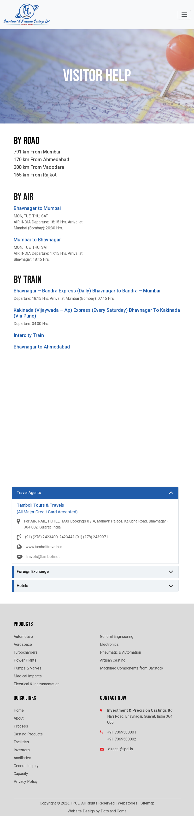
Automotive (23, 636)
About (19, 718)
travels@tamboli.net (23, 556)
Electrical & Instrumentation (36, 684)
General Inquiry (26, 765)
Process (21, 726)
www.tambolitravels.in (24, 547)
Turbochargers (26, 652)
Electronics (109, 644)
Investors (22, 750)
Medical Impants (28, 676)
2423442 (46, 537)
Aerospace (23, 644)
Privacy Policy (26, 781)
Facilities (21, 742)
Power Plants (25, 660)
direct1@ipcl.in (120, 749)
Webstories (127, 803)
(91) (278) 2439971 (71, 537)
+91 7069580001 (121, 732)
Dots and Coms (114, 811)
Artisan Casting (112, 660)
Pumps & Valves (27, 668)
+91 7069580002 (121, 739)
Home (19, 710)
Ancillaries (22, 758)
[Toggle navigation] (184, 14)
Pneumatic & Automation (120, 652)
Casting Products (28, 734)
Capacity (21, 773)
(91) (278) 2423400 (21, 537)
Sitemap (147, 803)
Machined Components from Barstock (131, 668)
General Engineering (116, 636)
